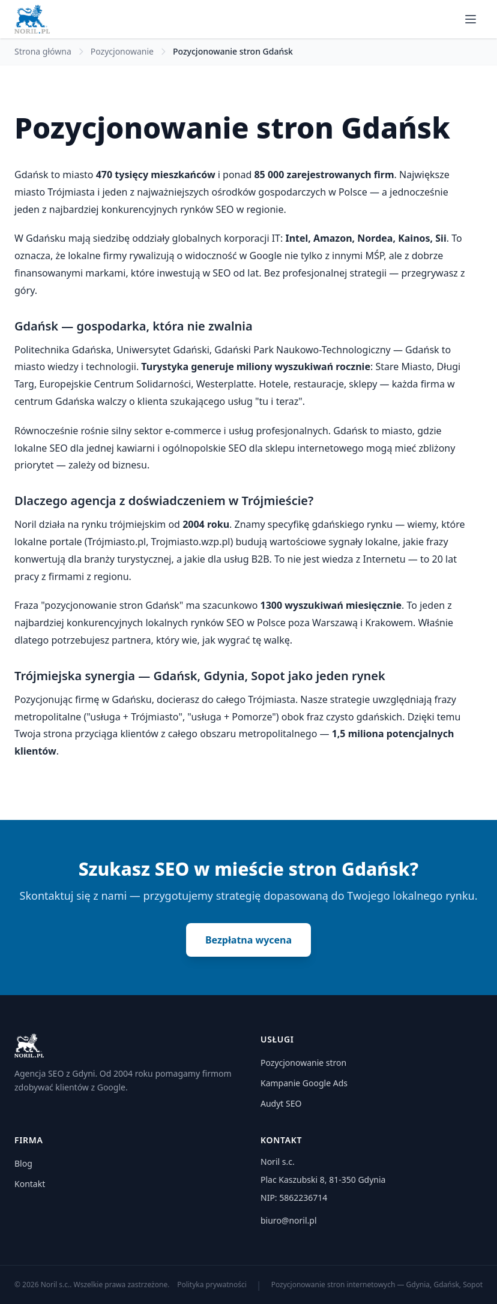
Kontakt (29, 1183)
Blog (23, 1163)
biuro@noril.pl (289, 1220)
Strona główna (42, 51)
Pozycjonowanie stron (303, 1062)
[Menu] (471, 19)
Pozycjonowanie (122, 51)
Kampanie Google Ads (304, 1083)
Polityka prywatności (212, 1285)
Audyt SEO (281, 1103)
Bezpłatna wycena (248, 940)
